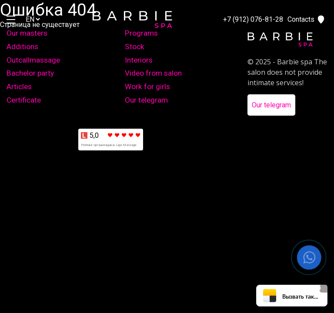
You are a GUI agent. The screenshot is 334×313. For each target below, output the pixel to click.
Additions (22, 46)
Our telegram (146, 100)
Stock (134, 46)
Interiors (139, 60)
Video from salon (153, 73)
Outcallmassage (33, 60)
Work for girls (147, 86)
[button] (309, 258)
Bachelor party (30, 73)
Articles (19, 86)
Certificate (24, 100)
